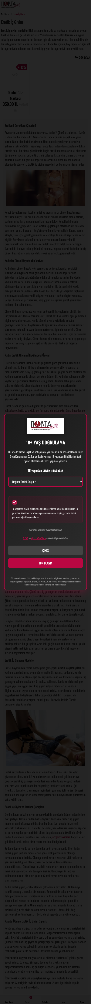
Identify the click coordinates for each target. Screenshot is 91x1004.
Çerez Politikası (38, 538)
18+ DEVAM (45, 563)
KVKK (25, 538)
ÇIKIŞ (45, 550)
